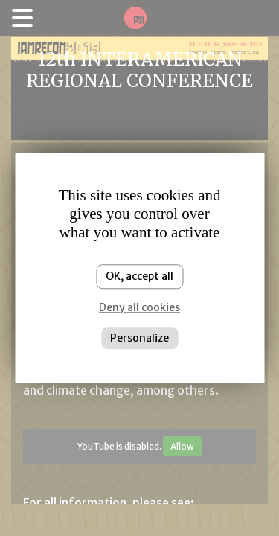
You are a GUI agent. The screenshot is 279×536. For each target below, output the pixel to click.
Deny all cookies (139, 307)
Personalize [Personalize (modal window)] (139, 338)
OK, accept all (139, 276)
